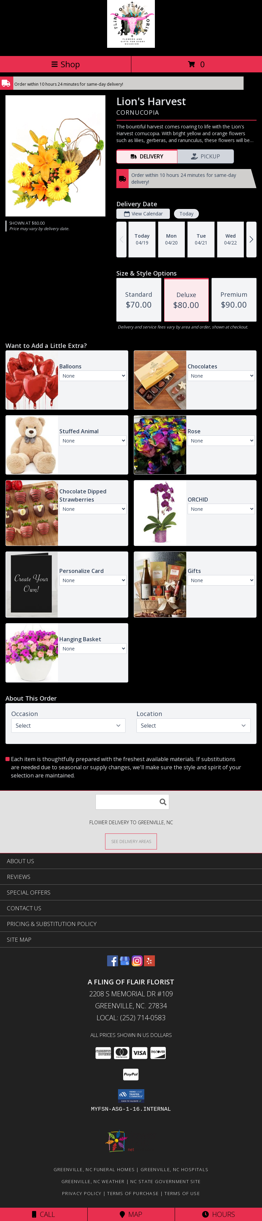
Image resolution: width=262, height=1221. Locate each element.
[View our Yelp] (149, 964)
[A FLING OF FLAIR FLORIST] (131, 46)
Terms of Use (182, 1193)
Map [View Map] (131, 1214)
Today (186, 213)
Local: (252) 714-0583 (131, 1017)
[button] (131, 1096)
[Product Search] (132, 802)
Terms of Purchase (133, 1193)
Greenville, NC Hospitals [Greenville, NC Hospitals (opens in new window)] (174, 1169)
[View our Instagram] (137, 964)
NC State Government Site (165, 1181)
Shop (65, 64)
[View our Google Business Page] (124, 964)
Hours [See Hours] (218, 1214)
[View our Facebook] (112, 964)
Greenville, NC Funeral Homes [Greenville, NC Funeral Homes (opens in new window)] (94, 1169)
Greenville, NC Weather (93, 1181)
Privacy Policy (81, 1193)
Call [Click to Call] (43, 1214)
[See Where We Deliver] (131, 841)
